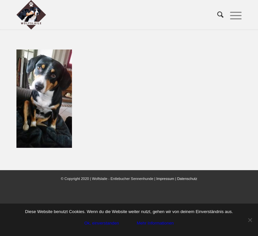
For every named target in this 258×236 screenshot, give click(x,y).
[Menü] (232, 15)
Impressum (165, 179)
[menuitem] (217, 15)
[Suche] (217, 15)
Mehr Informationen (155, 223)
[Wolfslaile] (31, 15)
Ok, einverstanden (101, 223)
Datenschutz (187, 179)
